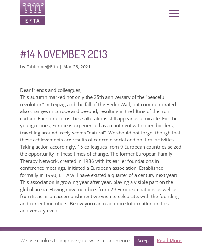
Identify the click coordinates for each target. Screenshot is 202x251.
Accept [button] (143, 240)
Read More (169, 240)
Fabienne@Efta (42, 67)
